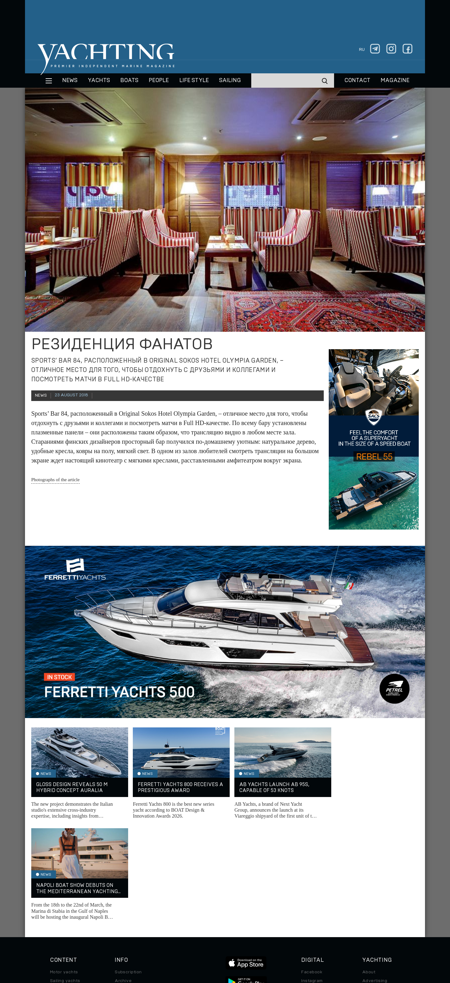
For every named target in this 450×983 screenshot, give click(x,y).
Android (309, 906)
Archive (123, 880)
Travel (56, 897)
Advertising (374, 880)
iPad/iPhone (314, 897)
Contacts (372, 888)
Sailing (230, 80)
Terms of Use (254, 940)
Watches (59, 923)
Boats (56, 888)
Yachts (99, 80)
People (159, 80)
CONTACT (357, 80)
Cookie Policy (287, 940)
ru (362, 49)
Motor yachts (64, 871)
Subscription (128, 871)
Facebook (311, 871)
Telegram (311, 888)
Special (58, 906)
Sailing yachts (65, 880)
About (368, 871)
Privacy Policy (220, 940)
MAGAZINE (395, 80)
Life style (194, 80)
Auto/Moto (61, 914)
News (70, 80)
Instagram (311, 880)
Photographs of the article (55, 479)
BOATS (129, 80)
